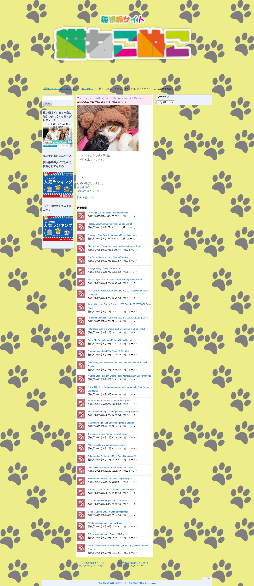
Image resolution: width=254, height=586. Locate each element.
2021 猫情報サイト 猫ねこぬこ (124, 583)
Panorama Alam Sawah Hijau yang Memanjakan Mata (112, 235)
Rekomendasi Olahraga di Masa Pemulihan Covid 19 (112, 456)
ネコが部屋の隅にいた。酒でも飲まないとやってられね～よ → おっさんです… (131, 564)
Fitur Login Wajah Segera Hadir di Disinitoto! (108, 213)
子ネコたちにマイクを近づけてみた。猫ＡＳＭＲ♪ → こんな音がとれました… (114, 98)
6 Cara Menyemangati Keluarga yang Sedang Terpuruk (113, 411)
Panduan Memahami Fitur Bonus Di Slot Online (109, 351)
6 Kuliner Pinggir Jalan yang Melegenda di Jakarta (111, 423)
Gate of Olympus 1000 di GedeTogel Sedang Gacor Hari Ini (115, 279)
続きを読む (83, 187)
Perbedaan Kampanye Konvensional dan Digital (110, 224)
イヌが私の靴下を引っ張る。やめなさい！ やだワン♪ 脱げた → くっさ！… (92, 564)
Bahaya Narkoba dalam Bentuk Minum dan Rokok (111, 467)
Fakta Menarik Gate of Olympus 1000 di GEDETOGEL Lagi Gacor (118, 318)
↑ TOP (207, 578)
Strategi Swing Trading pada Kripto (104, 268)
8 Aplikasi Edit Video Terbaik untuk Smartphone (109, 400)
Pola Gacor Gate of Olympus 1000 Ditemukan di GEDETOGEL (116, 329)
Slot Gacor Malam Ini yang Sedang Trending (108, 257)
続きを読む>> (85, 197)
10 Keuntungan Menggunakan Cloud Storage (108, 500)
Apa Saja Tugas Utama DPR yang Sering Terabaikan (112, 489)
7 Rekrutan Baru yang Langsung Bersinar (107, 445)
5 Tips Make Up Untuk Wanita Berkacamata (108, 512)
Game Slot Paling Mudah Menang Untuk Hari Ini (110, 340)
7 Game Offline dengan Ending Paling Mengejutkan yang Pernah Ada (119, 376)
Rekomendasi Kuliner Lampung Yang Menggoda (110, 478)
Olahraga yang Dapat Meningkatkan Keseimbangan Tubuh (115, 246)
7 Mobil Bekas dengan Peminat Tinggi (105, 523)
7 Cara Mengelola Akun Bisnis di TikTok (106, 534)
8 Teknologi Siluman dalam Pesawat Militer (107, 434)
